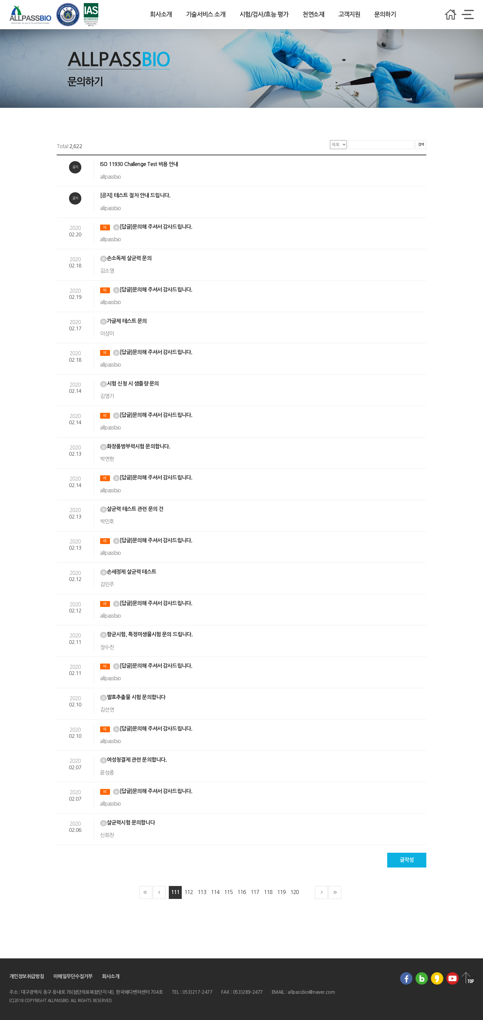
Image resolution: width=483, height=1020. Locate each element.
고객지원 (349, 14)
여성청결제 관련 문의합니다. (134, 759)
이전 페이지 (159, 892)
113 (202, 892)
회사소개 (161, 14)
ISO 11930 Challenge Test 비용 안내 (140, 164)
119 (281, 892)
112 (189, 892)
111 (175, 892)
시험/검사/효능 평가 (264, 14)
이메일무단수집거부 (72, 976)
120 (294, 892)
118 (268, 892)
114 (215, 892)
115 (228, 892)
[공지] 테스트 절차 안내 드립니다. (136, 195)
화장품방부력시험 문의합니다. (135, 446)
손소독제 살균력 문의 (126, 258)
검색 (421, 144)
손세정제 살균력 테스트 (128, 572)
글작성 (407, 860)
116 (241, 892)
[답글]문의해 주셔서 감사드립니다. (146, 227)
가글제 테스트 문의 (124, 321)
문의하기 (385, 14)
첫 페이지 (145, 892)
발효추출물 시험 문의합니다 (133, 697)
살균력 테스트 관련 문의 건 (132, 509)
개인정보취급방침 (26, 976)
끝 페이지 (334, 892)
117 (255, 892)
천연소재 (313, 14)
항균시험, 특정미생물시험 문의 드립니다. (147, 634)
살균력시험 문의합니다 (128, 822)
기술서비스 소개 (205, 14)
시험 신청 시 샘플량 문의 (130, 383)
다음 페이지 (321, 892)
